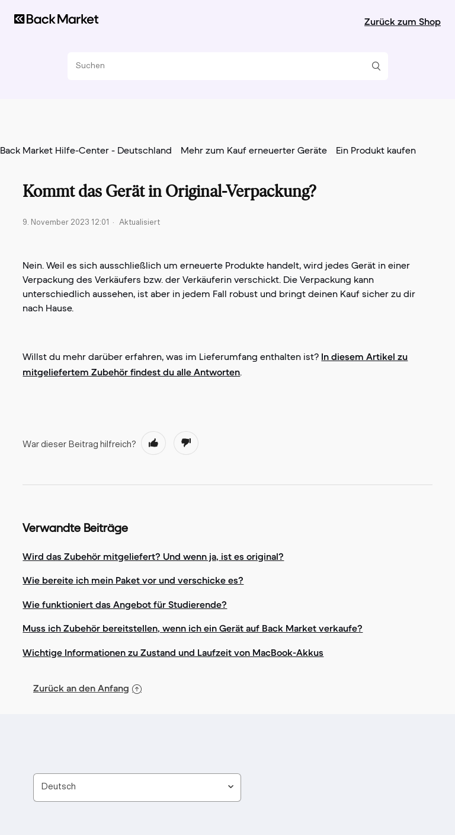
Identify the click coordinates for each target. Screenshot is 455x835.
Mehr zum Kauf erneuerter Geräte (254, 151)
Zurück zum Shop (402, 21)
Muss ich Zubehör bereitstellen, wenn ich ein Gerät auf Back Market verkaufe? (193, 628)
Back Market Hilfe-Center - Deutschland (86, 151)
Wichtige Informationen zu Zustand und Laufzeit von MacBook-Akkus (173, 652)
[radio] (153, 443)
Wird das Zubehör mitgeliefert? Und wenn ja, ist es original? (153, 556)
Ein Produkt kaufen (376, 151)
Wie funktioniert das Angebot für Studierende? (125, 604)
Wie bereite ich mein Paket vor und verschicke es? (133, 580)
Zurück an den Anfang (87, 688)
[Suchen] (223, 66)
